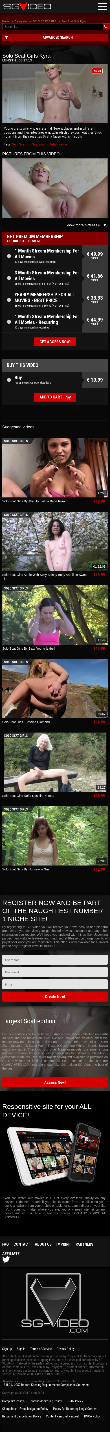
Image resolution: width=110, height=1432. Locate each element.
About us (43, 1244)
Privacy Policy (66, 1349)
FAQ (5, 1244)
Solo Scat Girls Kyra (74, 21)
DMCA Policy (92, 1416)
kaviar (62, 144)
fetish (53, 144)
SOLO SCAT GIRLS (45, 21)
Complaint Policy (13, 1401)
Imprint (63, 1244)
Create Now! (55, 996)
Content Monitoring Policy (45, 1401)
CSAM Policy (75, 1401)
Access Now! (55, 1082)
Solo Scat (19, 144)
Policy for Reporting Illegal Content (75, 1409)
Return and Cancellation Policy (21, 1416)
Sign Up (7, 1349)
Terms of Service (41, 1349)
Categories (20, 21)
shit (28, 144)
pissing (44, 144)
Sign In (21, 1349)
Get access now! (55, 341)
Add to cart (51, 397)
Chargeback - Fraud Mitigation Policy (25, 1409)
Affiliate (11, 1253)
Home (5, 21)
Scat (35, 144)
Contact (21, 1244)
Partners (84, 1244)
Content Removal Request (62, 1416)
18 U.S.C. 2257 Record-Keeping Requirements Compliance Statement (46, 1385)
